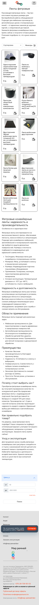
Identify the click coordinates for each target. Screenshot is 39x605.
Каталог (6, 517)
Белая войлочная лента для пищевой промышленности (10, 201)
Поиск (19, 502)
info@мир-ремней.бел (10, 543)
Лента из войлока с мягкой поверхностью (27, 68)
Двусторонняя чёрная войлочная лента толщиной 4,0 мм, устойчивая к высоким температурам (10, 138)
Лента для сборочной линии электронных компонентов (8, 104)
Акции (5, 521)
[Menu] (4, 3)
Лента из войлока (25, 199)
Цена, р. (7, 477)
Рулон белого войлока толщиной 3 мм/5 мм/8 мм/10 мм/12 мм (29, 104)
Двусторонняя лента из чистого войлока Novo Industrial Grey (28, 171)
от (6, 485)
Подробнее (20, 530)
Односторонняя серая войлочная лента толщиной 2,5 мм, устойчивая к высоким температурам (10, 70)
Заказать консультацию (11, 540)
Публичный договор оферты (14, 591)
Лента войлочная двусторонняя (28, 133)
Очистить (32, 495)
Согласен (32, 528)
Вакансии (6, 524)
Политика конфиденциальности (16, 594)
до (6, 490)
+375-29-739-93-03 (23, 584)
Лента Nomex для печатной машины (10, 170)
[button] (19, 478)
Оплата (5, 536)
